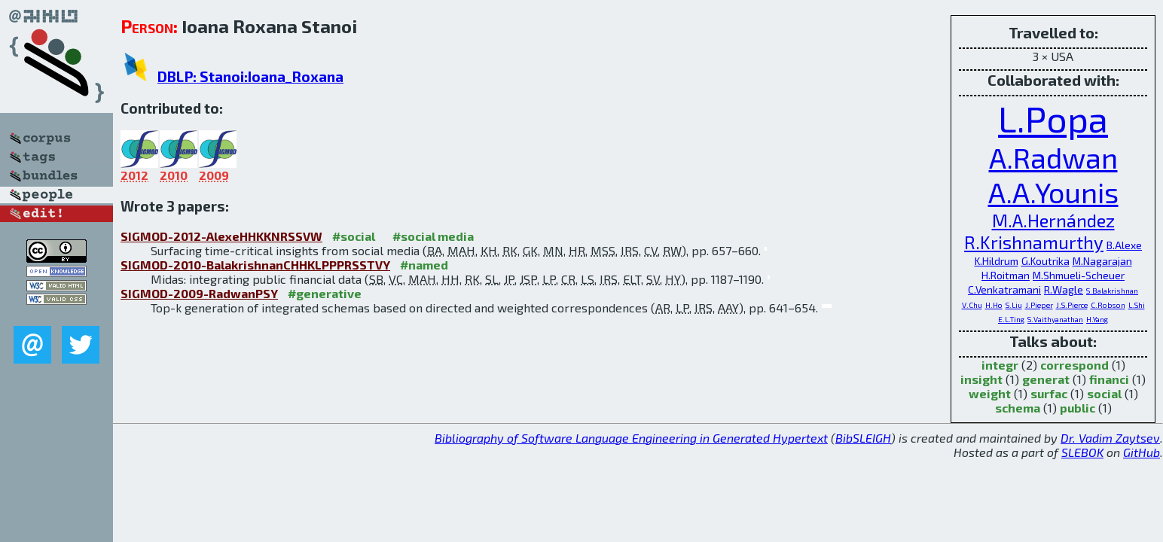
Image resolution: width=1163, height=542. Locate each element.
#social (353, 236)
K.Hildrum (996, 260)
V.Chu (972, 304)
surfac (1048, 393)
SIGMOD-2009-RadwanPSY (199, 293)
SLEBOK (1082, 452)
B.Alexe (1124, 245)
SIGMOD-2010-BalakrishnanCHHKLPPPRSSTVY (255, 264)
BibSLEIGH (863, 438)
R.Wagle (1063, 289)
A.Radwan (1053, 157)
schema (1017, 407)
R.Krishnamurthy (1033, 242)
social (1104, 393)
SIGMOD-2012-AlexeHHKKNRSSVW (221, 236)
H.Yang (1097, 319)
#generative (325, 293)
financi (1109, 379)
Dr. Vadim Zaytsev (1110, 438)
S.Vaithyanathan (1055, 319)
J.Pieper (1039, 304)
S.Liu (1014, 304)
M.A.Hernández (1053, 220)
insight (981, 379)
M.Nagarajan (1102, 260)
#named (424, 264)
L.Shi (1136, 304)
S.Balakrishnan (1112, 290)
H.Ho (994, 304)
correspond (1074, 365)
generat (1046, 379)
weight (990, 393)
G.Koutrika (1045, 260)
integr (999, 365)
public (1077, 407)
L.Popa (1053, 118)
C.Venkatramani (1004, 289)
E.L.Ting (1011, 319)
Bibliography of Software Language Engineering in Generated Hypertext (631, 438)
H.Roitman (1005, 275)
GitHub (1141, 452)
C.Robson (1108, 304)
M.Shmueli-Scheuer (1079, 275)
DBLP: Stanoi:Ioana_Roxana (250, 76)
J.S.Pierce (1072, 304)
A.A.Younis (1053, 192)
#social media (433, 236)
